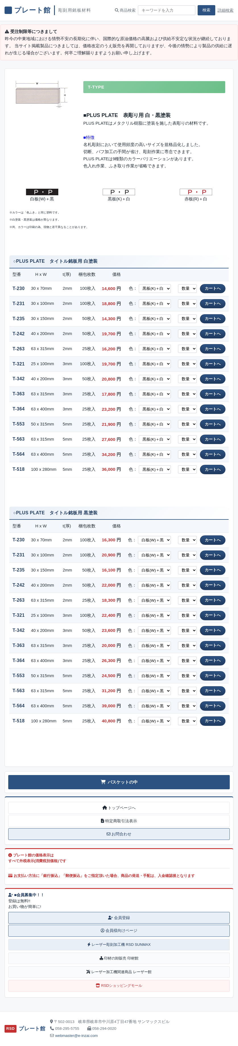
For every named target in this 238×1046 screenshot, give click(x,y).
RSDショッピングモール (119, 985)
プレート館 (32, 10)
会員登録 (119, 918)
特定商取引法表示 (119, 821)
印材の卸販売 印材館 (119, 958)
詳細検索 (225, 10)
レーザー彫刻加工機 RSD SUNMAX (119, 944)
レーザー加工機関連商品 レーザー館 (118, 972)
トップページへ (119, 807)
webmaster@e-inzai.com (76, 1035)
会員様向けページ (119, 930)
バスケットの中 (119, 782)
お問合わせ (119, 834)
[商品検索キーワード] (166, 10)
